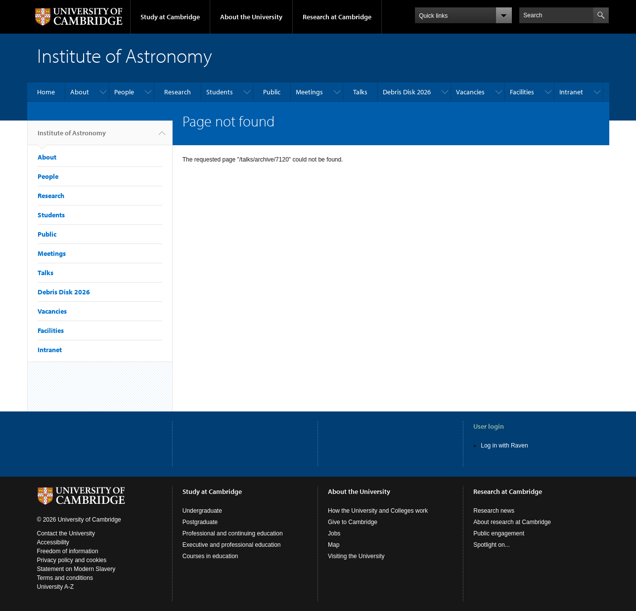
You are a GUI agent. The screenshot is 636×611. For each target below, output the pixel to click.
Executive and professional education (231, 544)
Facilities (522, 91)
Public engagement (498, 533)
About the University (251, 16)
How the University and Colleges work (378, 510)
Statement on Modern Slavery (76, 569)
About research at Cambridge (512, 522)
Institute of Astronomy (72, 136)
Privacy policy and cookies (72, 560)
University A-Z (55, 586)
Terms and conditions (65, 577)
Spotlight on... (491, 544)
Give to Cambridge (352, 522)
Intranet (571, 91)
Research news (493, 510)
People (124, 91)
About (79, 91)
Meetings (309, 91)
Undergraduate (202, 510)
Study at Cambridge (170, 16)
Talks (360, 91)
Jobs (334, 533)
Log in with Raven (504, 445)
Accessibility (53, 542)
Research (177, 91)
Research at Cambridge (337, 16)
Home (46, 91)
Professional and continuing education (232, 533)
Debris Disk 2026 (407, 91)
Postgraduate (200, 522)
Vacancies (470, 91)
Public (271, 91)
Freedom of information (67, 551)
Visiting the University (356, 556)
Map (333, 544)
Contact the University (66, 533)
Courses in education (210, 556)
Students (219, 91)
